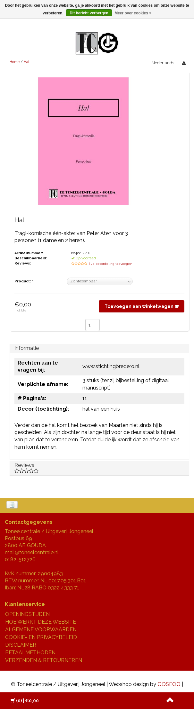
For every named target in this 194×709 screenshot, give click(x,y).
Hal (26, 62)
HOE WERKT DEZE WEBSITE (40, 622)
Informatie (26, 348)
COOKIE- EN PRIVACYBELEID (41, 637)
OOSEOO (169, 684)
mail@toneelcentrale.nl (32, 552)
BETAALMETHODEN (30, 653)
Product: (23, 281)
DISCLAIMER (20, 645)
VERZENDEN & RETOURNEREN (43, 660)
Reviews (99, 468)
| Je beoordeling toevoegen (110, 263)
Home (15, 62)
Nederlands (163, 62)
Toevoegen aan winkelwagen (142, 306)
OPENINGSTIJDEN (27, 614)
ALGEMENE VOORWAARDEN (41, 629)
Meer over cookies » (132, 13)
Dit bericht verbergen (89, 13)
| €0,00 (25, 700)
